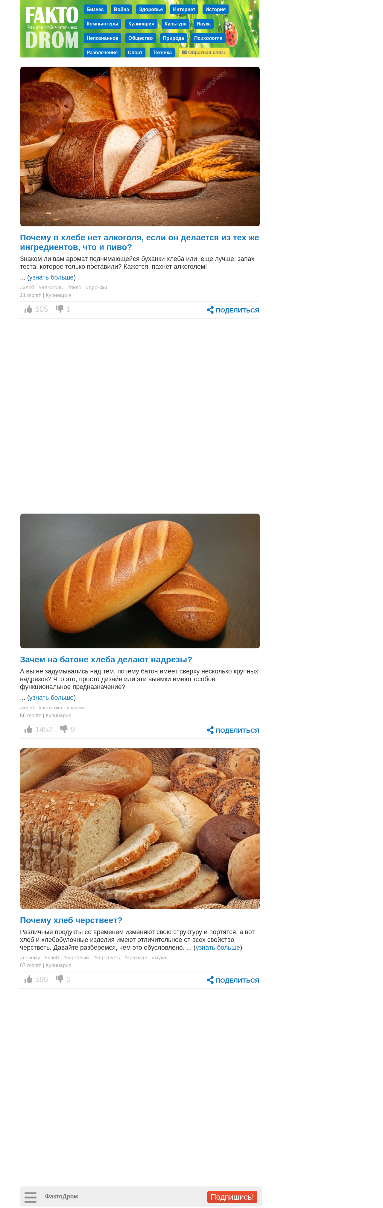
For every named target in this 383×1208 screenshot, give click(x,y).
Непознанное (102, 38)
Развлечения (102, 52)
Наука (204, 23)
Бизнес (95, 9)
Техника (162, 52)
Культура (176, 23)
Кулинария (141, 23)
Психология (208, 38)
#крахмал (136, 957)
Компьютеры (102, 23)
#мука (159, 957)
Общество (140, 38)
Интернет (184, 9)
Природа (173, 38)
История (216, 9)
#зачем (75, 708)
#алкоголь (51, 287)
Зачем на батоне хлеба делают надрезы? (106, 659)
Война (121, 9)
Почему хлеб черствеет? (71, 920)
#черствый (76, 957)
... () (48, 277)
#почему (30, 957)
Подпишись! (232, 1197)
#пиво (74, 287)
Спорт (135, 52)
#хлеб (27, 287)
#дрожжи (96, 287)
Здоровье (151, 9)
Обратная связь (204, 52)
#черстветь (106, 957)
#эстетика (50, 708)
